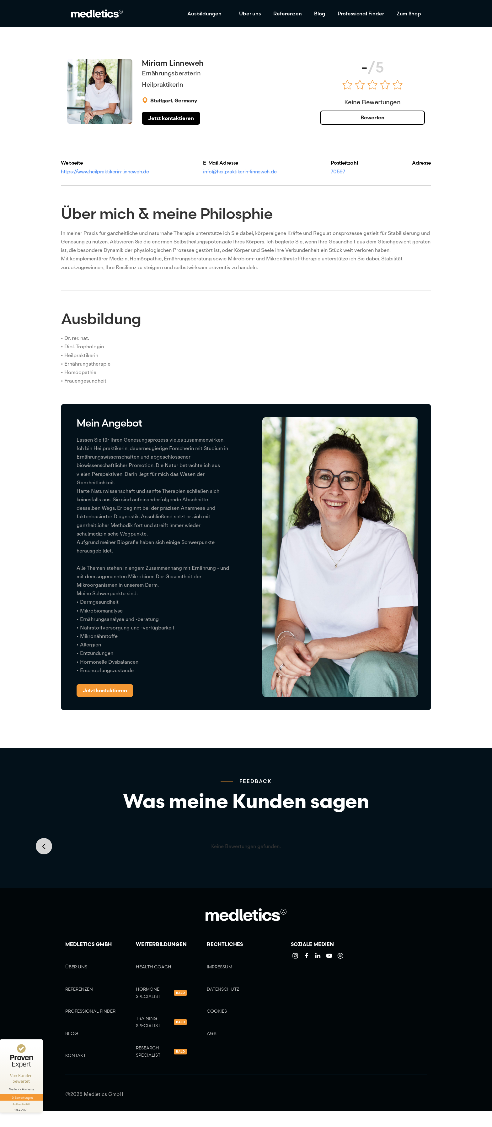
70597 (338, 171)
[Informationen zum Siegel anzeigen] (21, 1107)
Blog (319, 13)
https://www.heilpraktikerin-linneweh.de (105, 171)
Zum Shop (409, 13)
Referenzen (287, 13)
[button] (207, 13)
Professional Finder (361, 13)
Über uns (250, 13)
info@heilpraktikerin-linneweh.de (239, 171)
